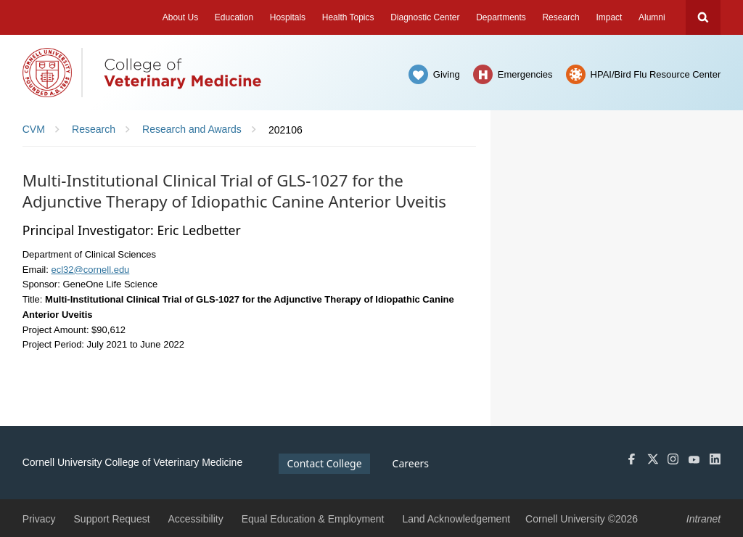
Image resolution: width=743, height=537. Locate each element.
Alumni (652, 17)
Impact (609, 17)
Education (234, 17)
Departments (501, 17)
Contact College (324, 463)
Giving (446, 74)
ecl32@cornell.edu (90, 269)
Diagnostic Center (424, 17)
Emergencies (525, 74)
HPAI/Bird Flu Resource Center (656, 74)
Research (560, 17)
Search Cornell (703, 17)
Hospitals (287, 17)
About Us (180, 17)
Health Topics (348, 17)
